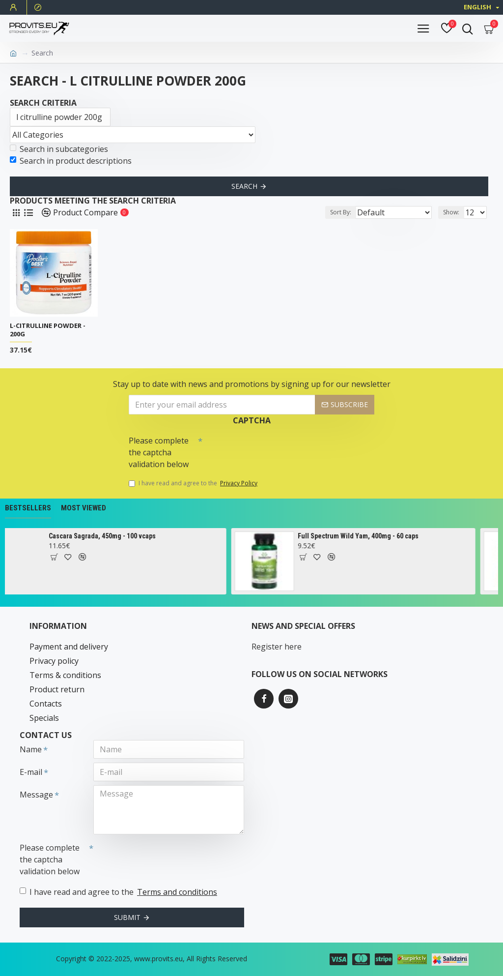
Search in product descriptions (71, 160)
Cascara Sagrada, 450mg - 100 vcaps (113, 536)
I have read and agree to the (194, 483)
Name (31, 749)
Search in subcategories (59, 149)
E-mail (31, 772)
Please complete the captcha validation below (159, 452)
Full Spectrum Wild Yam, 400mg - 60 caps (369, 536)
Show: (451, 212)
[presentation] (271, 449)
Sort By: (340, 212)
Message (36, 794)
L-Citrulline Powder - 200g (47, 330)
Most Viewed (83, 507)
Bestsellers (28, 507)
